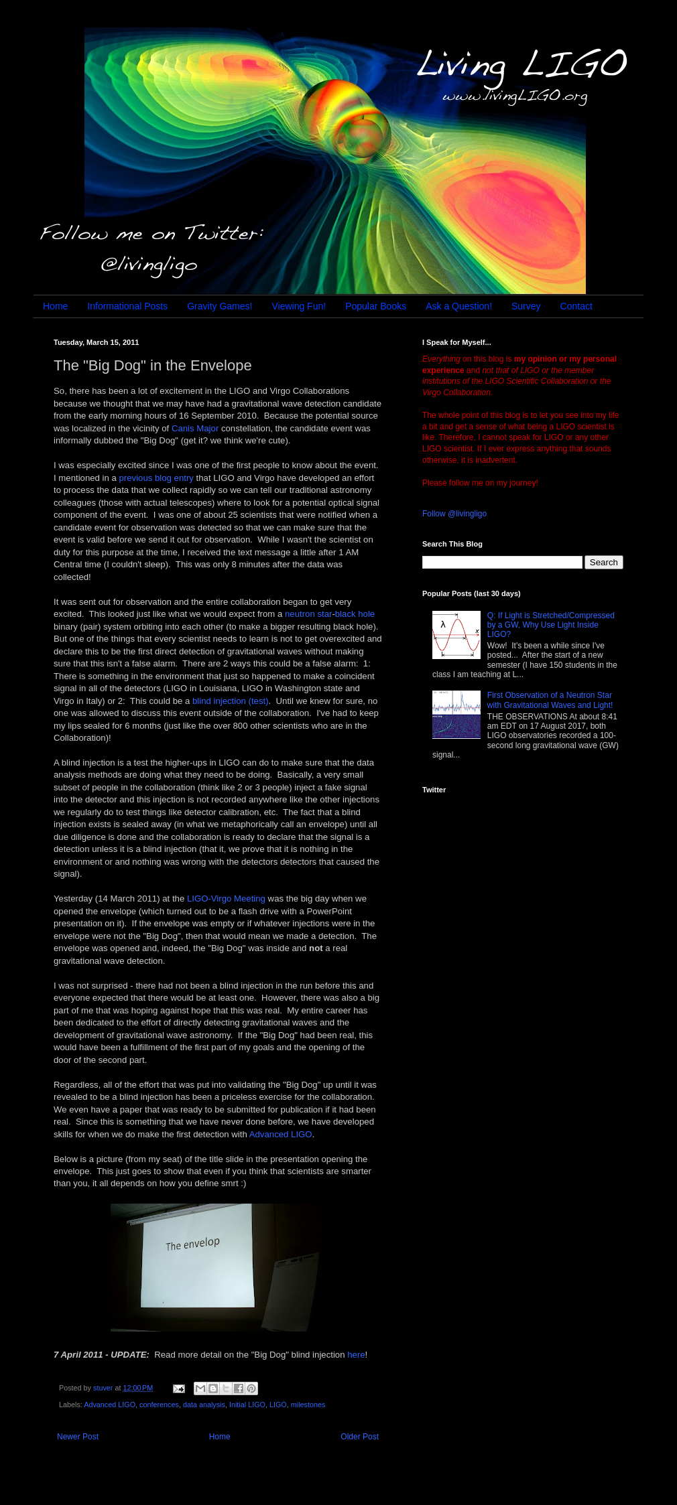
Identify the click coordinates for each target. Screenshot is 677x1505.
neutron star (308, 614)
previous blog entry (156, 478)
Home (55, 306)
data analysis (204, 1405)
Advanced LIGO (280, 1134)
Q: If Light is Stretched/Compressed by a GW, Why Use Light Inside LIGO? (551, 625)
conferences (159, 1405)
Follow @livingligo (454, 513)
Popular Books (375, 306)
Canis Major (195, 428)
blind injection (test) (230, 701)
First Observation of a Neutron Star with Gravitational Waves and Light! (550, 700)
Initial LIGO (247, 1405)
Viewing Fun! (298, 306)
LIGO (278, 1405)
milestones (308, 1405)
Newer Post (78, 1436)
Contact (576, 306)
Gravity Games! (219, 306)
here (356, 1355)
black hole (355, 614)
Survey (526, 306)
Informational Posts (127, 306)
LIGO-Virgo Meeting (226, 898)
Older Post (360, 1436)
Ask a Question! (459, 306)
